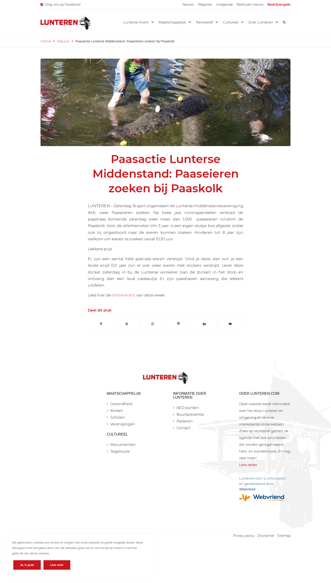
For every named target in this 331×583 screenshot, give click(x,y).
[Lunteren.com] (66, 22)
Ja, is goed (29, 563)
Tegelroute (120, 451)
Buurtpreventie (190, 414)
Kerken (116, 411)
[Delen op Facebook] (101, 324)
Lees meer (58, 563)
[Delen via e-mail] (230, 324)
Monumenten (123, 445)
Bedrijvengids (279, 4)
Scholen (117, 417)
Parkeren (185, 421)
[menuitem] (188, 4)
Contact (183, 428)
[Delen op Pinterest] (178, 324)
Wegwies (205, 4)
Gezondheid (121, 404)
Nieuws (188, 4)
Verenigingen (122, 424)
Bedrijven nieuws (250, 4)
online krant (123, 295)
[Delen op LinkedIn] (204, 324)
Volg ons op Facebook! (63, 4)
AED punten (188, 408)
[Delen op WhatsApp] (153, 324)
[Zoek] (284, 22)
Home (46, 41)
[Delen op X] (127, 324)
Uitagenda (224, 4)
